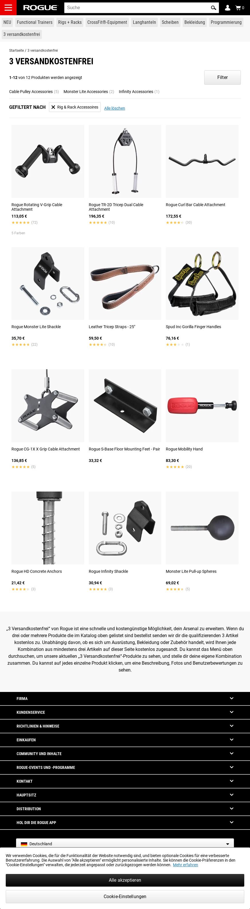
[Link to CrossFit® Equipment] (107, 22)
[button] (213, 7)
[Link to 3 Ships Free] (22, 34)
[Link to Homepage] (40, 7)
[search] (141, 7)
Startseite (16, 51)
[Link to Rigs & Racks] (69, 22)
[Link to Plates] (170, 22)
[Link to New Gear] (7, 22)
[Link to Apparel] (195, 22)
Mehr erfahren (185, 864)
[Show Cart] (239, 8)
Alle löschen (114, 108)
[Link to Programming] (226, 22)
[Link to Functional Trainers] (34, 22)
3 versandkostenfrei (42, 51)
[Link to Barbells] (144, 22)
